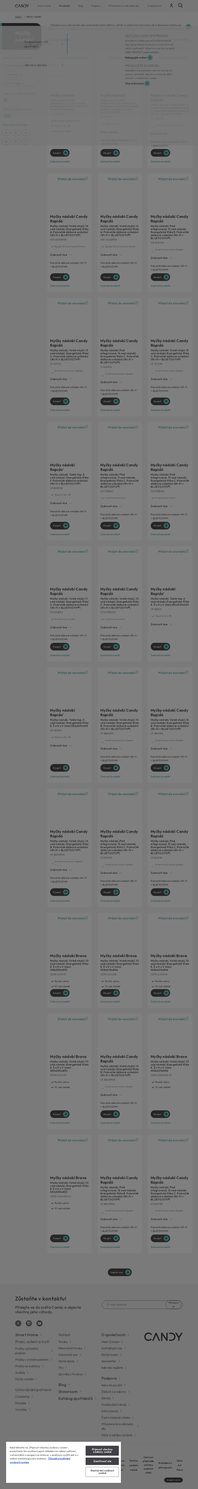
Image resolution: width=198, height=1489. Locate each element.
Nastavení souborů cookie (102, 1472)
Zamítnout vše (102, 1461)
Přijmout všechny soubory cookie (102, 1450)
